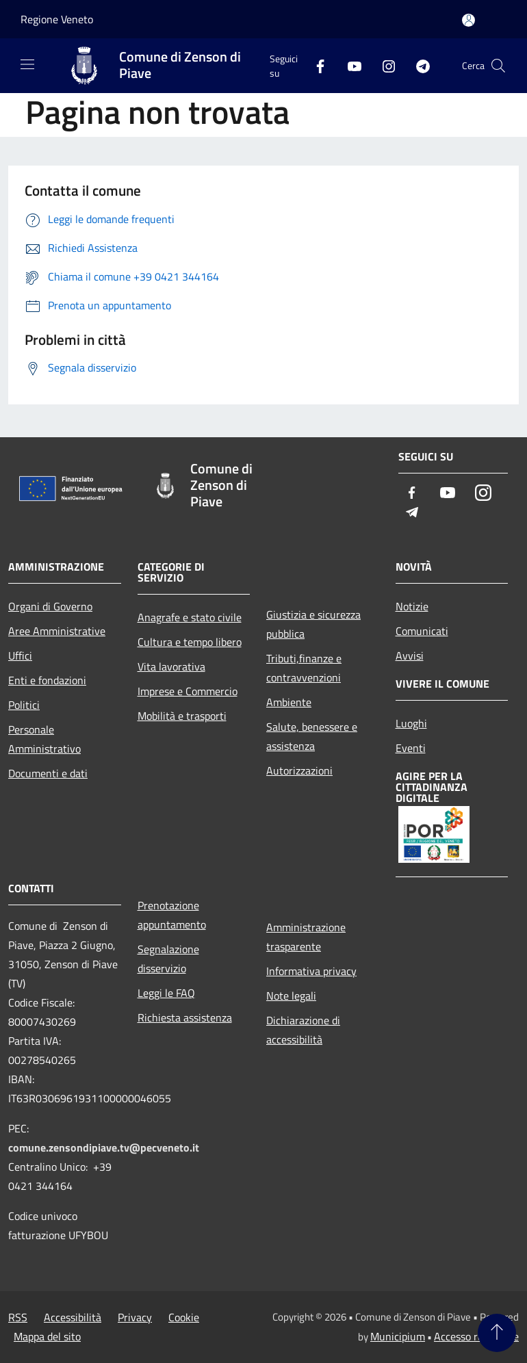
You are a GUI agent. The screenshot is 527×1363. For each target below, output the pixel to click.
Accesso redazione (476, 1336)
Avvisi (410, 655)
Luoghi (411, 723)
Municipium (397, 1336)
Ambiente (288, 702)
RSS (17, 1317)
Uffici (20, 655)
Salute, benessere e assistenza (311, 736)
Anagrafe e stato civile (190, 617)
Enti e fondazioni (47, 680)
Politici (24, 705)
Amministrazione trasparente (306, 937)
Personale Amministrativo (44, 739)
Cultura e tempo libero (190, 642)
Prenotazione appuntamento (172, 915)
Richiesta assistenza (185, 1017)
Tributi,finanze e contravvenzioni (304, 668)
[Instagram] (383, 65)
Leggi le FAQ (166, 993)
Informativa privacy (311, 971)
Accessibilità (72, 1317)
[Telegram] (417, 65)
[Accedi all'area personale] (468, 20)
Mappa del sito (47, 1336)
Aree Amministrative (56, 631)
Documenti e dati (48, 773)
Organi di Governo (50, 606)
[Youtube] (349, 65)
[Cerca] (498, 65)
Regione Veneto (57, 19)
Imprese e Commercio (187, 691)
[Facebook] (315, 65)
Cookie (183, 1317)
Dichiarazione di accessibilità (303, 1030)
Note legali (291, 995)
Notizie (412, 606)
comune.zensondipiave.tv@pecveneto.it (103, 1147)
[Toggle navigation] (27, 64)
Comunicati (422, 631)
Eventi (411, 748)
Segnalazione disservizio (168, 958)
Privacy (135, 1317)
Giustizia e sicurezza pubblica (313, 624)
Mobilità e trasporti (182, 716)
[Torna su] (497, 1333)
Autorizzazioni (299, 770)
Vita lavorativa (171, 666)
